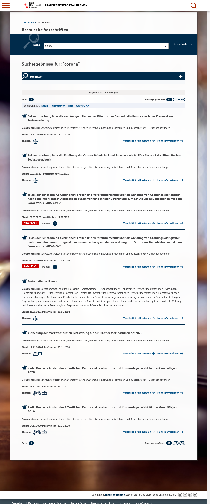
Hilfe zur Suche (180, 44)
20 (175, 99)
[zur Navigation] (6, 5)
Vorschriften (29, 22)
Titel (70, 105)
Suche (36, 45)
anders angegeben (115, 494)
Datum (44, 105)
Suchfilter (36, 76)
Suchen (164, 46)
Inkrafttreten (58, 105)
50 (182, 99)
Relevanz (80, 105)
